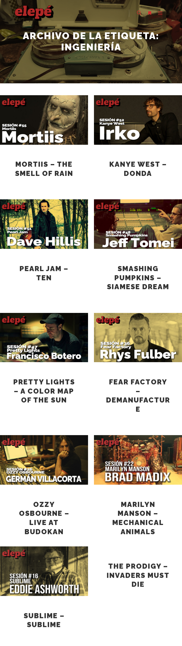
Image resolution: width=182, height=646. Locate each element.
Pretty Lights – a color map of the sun (44, 391)
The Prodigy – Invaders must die (138, 560)
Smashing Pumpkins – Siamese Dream (138, 278)
